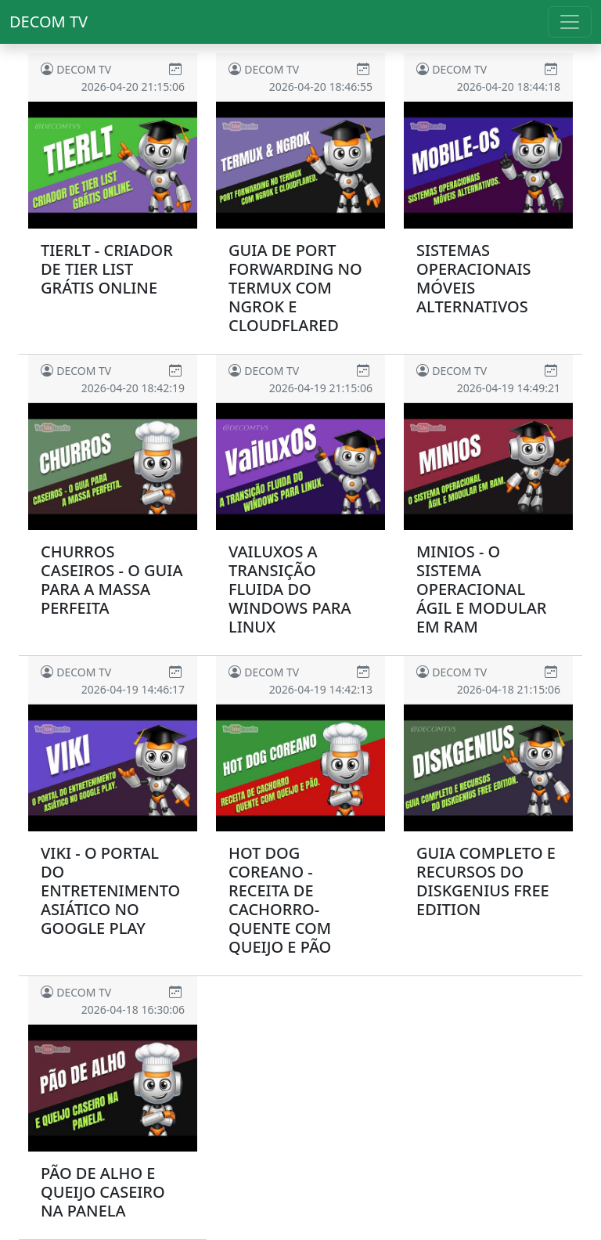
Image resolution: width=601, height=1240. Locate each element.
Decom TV (48, 21)
